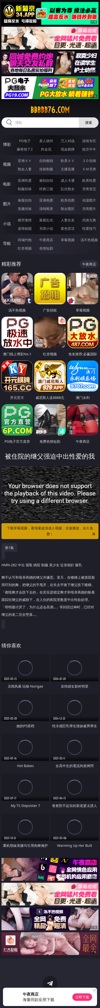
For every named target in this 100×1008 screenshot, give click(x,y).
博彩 (7, 144)
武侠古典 (89, 220)
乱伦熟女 (68, 188)
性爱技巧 (89, 228)
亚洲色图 (46, 200)
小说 (7, 223)
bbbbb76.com (50, 110)
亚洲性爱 (25, 180)
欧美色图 (68, 200)
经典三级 (46, 188)
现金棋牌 (68, 149)
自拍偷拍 (46, 160)
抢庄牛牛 (89, 149)
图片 (7, 204)
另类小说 (46, 228)
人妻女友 (68, 220)
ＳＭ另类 (89, 169)
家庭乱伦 (46, 220)
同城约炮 (25, 239)
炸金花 (46, 149)
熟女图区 (68, 208)
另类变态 (89, 188)
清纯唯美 (46, 208)
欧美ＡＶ (68, 160)
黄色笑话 (68, 228)
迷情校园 (25, 228)
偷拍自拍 (46, 180)
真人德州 (46, 140)
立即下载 (82, 997)
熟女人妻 (25, 169)
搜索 (88, 122)
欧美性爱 (89, 180)
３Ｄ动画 (89, 160)
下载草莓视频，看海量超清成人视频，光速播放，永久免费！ (51, 531)
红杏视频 (25, 248)
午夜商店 (46, 239)
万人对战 (68, 140)
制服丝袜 (25, 188)
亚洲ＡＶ (25, 160)
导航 (7, 243)
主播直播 (68, 169)
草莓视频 (68, 239)
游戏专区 (89, 140)
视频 (7, 164)
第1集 (9, 547)
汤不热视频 (89, 239)
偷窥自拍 (25, 200)
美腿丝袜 (25, 208)
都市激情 (25, 220)
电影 (7, 184)
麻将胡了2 (25, 149)
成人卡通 (68, 180)
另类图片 (89, 208)
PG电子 (25, 140)
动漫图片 (89, 200)
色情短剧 (46, 248)
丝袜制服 (46, 169)
